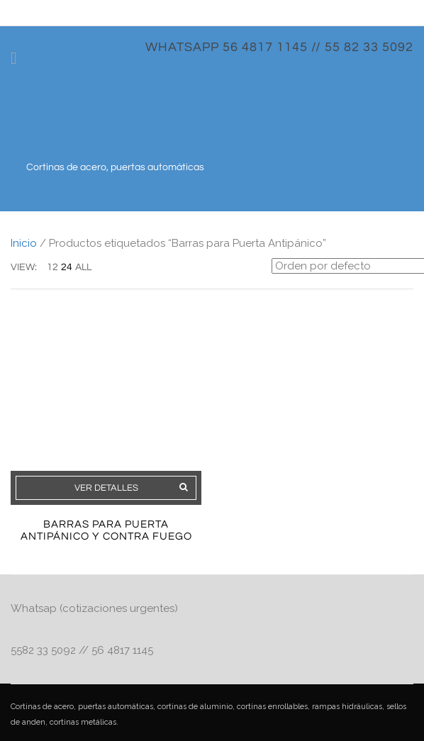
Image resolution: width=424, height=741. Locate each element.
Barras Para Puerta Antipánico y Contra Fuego (106, 530)
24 (66, 267)
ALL (83, 267)
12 (52, 267)
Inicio (24, 243)
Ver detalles (106, 488)
